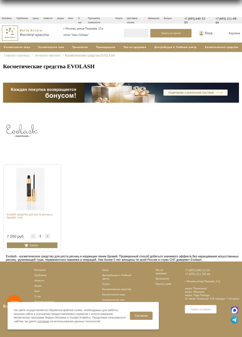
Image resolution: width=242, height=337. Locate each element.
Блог (70, 18)
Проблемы (22, 18)
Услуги (118, 18)
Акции (60, 18)
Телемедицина (105, 47)
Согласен (141, 315)
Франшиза (153, 18)
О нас (37, 296)
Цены (36, 18)
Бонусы (168, 18)
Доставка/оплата (44, 301)
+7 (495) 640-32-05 (195, 20)
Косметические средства (221, 47)
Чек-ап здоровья (135, 47)
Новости (47, 18)
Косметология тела (51, 47)
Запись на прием (171, 33)
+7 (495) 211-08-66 (226, 20)
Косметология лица (17, 47)
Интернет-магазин (48, 55)
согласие (43, 321)
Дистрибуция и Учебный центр (175, 47)
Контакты (7, 18)
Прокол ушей (163, 284)
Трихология (80, 47)
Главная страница (17, 55)
